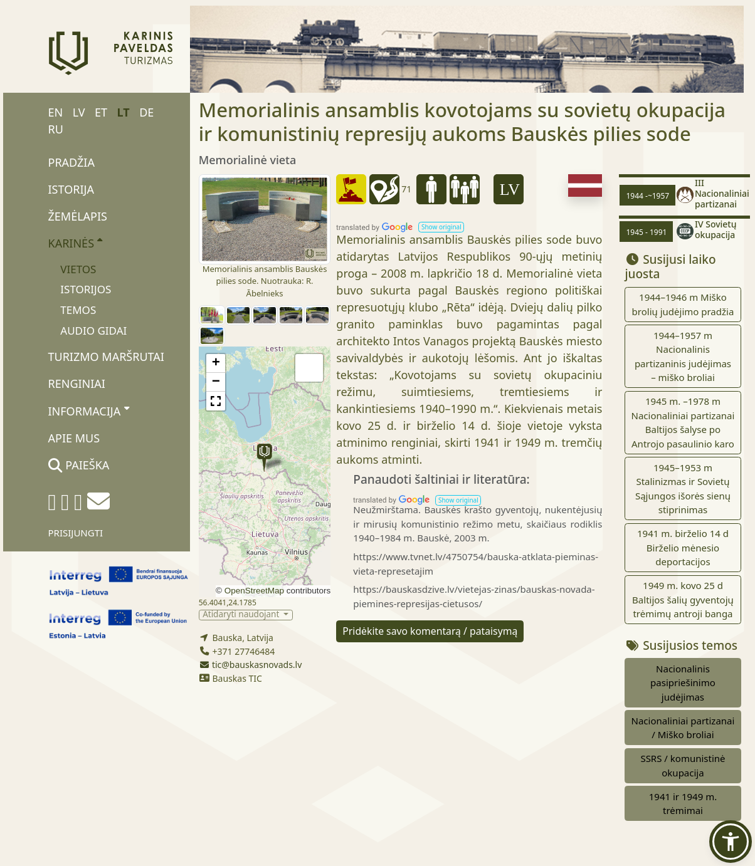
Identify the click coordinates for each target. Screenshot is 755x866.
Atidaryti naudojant (242, 615)
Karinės (75, 242)
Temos (78, 310)
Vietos (78, 269)
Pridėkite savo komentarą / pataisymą (429, 631)
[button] (264, 458)
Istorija (71, 189)
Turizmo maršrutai (106, 356)
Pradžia (71, 162)
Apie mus (74, 438)
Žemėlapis (77, 216)
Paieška (79, 464)
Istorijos (85, 289)
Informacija (88, 410)
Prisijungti (75, 532)
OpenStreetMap (254, 590)
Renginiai (76, 383)
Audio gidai (93, 330)
